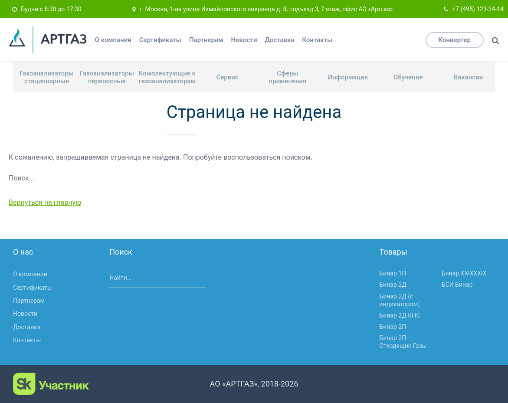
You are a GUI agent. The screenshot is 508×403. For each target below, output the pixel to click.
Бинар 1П (392, 273)
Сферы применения (287, 77)
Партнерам (206, 40)
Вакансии (468, 77)
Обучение (408, 77)
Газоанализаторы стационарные (47, 77)
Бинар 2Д (392, 284)
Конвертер (455, 40)
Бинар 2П (392, 326)
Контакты (317, 40)
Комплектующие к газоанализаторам (167, 77)
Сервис (227, 77)
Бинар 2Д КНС (399, 315)
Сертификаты (160, 40)
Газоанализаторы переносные (107, 77)
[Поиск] (495, 40)
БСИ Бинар (457, 284)
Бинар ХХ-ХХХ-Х (464, 273)
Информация (348, 77)
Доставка (279, 40)
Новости (244, 40)
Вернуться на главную (45, 202)
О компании (113, 40)
